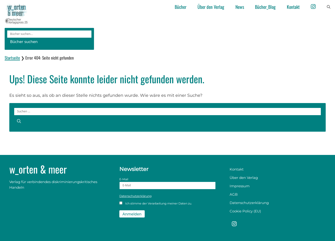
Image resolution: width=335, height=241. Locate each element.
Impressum (240, 186)
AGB (234, 194)
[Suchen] (19, 121)
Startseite (12, 58)
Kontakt (293, 6)
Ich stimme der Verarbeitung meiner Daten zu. (155, 203)
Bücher (180, 6)
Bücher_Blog (265, 6)
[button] (328, 7)
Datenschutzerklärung (135, 196)
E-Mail (167, 183)
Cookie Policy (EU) (245, 211)
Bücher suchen (24, 41)
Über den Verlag (211, 6)
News (239, 6)
